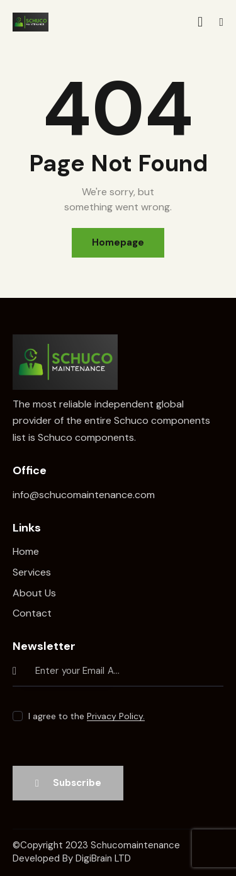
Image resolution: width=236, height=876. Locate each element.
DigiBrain (94, 858)
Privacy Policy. (116, 716)
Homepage (118, 242)
